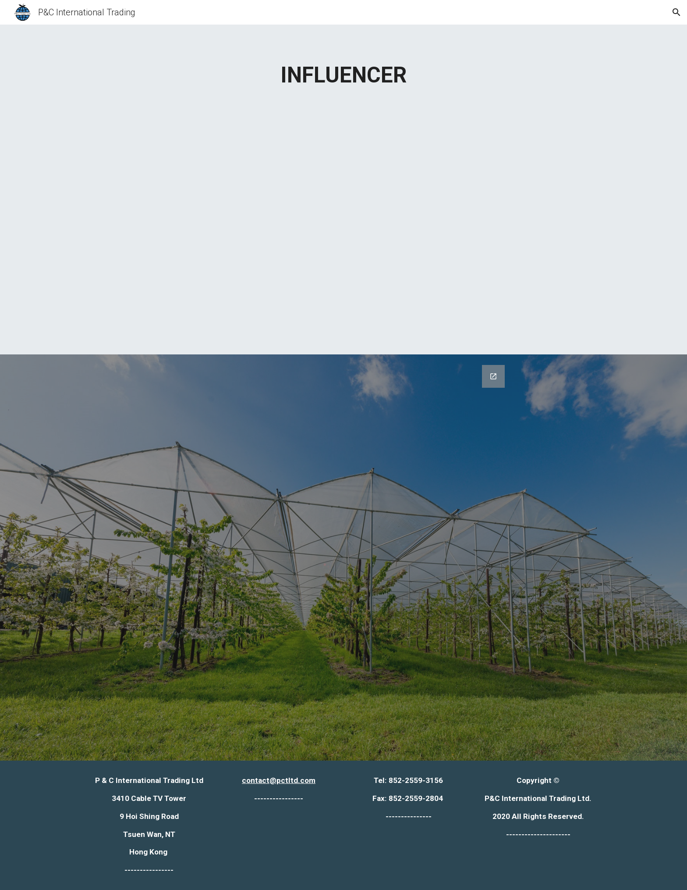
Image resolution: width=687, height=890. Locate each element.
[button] (676, 12)
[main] (343, 75)
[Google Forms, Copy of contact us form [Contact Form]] (343, 557)
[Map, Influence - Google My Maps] (343, 217)
